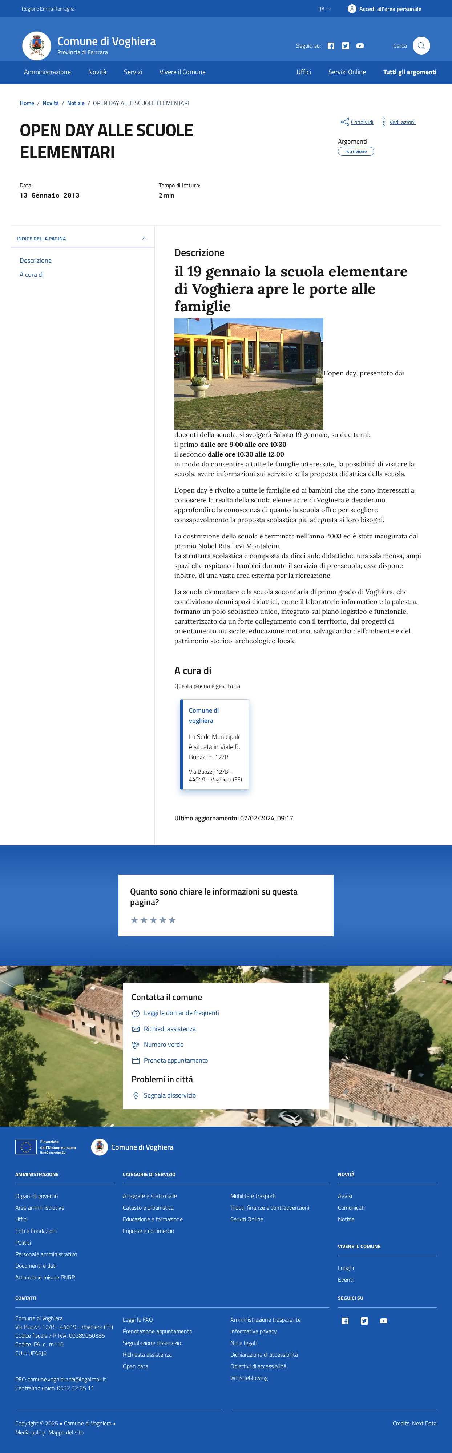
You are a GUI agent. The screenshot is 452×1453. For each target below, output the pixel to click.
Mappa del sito (66, 1432)
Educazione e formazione (153, 1219)
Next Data (424, 1423)
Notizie (346, 1219)
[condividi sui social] (356, 122)
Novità (97, 72)
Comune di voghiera (204, 715)
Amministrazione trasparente (265, 1319)
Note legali (243, 1342)
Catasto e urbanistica (148, 1207)
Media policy (30, 1432)
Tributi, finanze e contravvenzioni (269, 1207)
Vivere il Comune (183, 72)
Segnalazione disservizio (152, 1342)
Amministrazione (47, 72)
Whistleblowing (249, 1377)
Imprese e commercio (148, 1230)
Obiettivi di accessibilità (258, 1366)
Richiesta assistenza (147, 1354)
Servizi (133, 72)
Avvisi (345, 1195)
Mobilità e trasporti (253, 1195)
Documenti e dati (35, 1265)
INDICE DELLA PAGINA (83, 238)
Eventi (346, 1279)
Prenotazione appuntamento (157, 1331)
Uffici (303, 72)
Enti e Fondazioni (36, 1230)
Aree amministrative (39, 1207)
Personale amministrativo (46, 1254)
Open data (135, 1366)
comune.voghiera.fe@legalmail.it (67, 1379)
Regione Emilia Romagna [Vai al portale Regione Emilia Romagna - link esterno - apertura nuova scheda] (48, 8)
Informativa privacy (253, 1331)
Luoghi (346, 1267)
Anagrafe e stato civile (150, 1195)
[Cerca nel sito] (421, 45)
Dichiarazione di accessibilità (264, 1354)
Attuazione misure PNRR (45, 1277)
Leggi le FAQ (138, 1319)
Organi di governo (36, 1195)
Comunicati (351, 1207)
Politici (23, 1242)
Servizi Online (347, 72)
